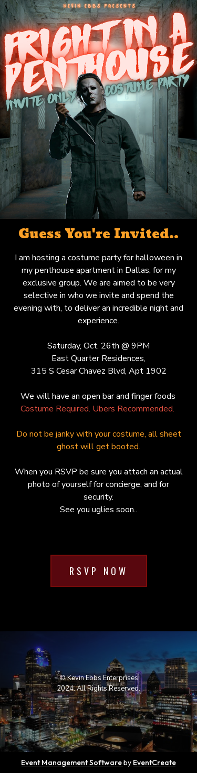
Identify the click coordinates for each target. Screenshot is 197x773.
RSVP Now (98, 571)
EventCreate (154, 762)
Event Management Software (72, 762)
